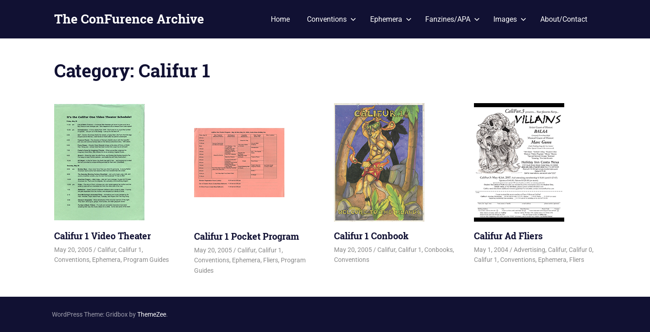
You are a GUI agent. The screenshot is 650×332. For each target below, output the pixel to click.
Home (280, 19)
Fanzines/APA (452, 19)
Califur (107, 249)
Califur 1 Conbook (371, 236)
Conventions (331, 19)
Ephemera (391, 19)
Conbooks (438, 249)
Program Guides (146, 259)
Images (509, 19)
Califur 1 (130, 249)
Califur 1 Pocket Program (246, 236)
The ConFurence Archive (129, 18)
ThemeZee (151, 314)
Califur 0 (580, 249)
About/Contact (563, 19)
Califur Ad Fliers (508, 236)
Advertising (529, 249)
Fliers (270, 260)
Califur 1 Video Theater (102, 236)
